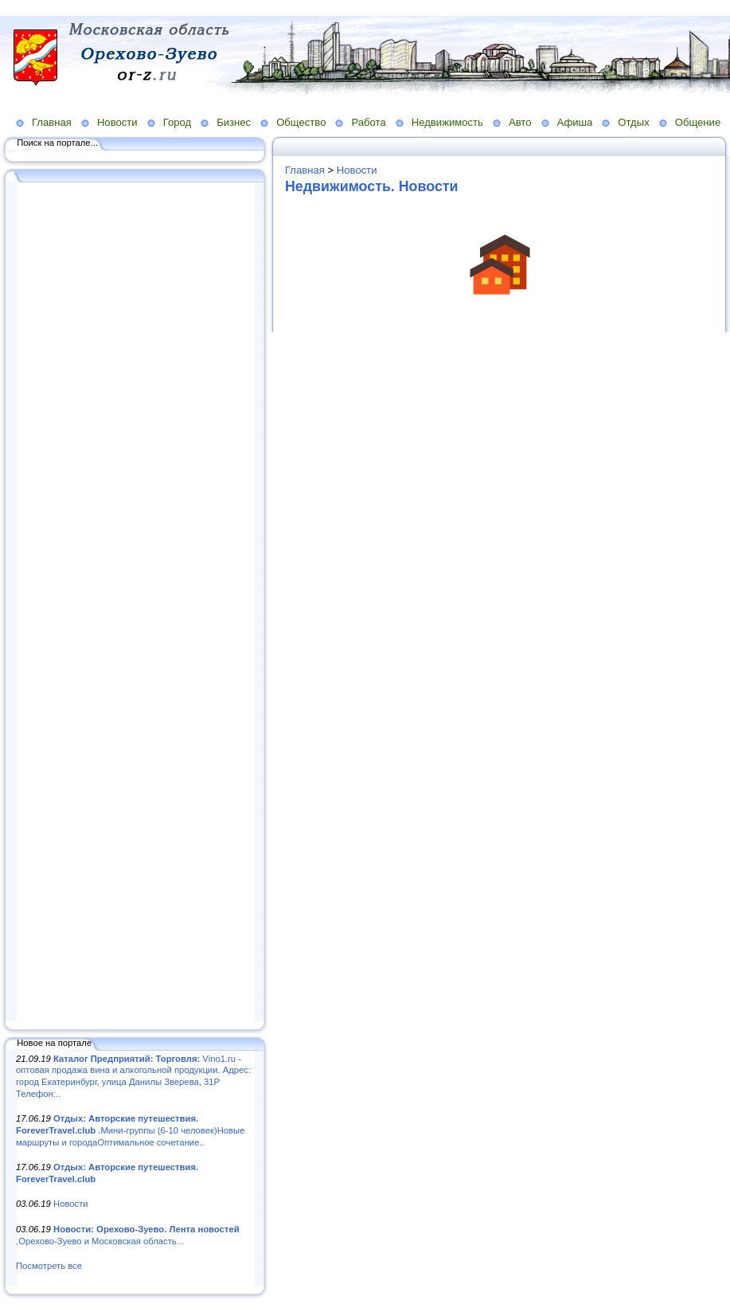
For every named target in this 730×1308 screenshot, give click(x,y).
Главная (52, 122)
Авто (520, 122)
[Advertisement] (135, 603)
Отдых (633, 122)
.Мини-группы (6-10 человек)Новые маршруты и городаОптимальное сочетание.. (130, 1130)
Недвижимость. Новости (372, 186)
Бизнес (234, 122)
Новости (117, 122)
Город (177, 122)
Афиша (575, 122)
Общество (301, 122)
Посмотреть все (49, 1266)
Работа (368, 122)
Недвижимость (447, 122)
